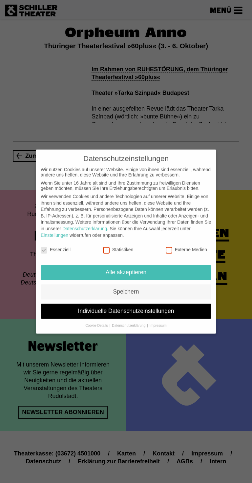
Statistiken (118, 244)
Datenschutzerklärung (84, 223)
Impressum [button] (158, 320)
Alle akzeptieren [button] (126, 267)
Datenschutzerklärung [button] (129, 320)
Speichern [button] (126, 286)
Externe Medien (186, 244)
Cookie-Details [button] (97, 320)
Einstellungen (54, 229)
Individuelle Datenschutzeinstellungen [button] (126, 306)
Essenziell (56, 244)
